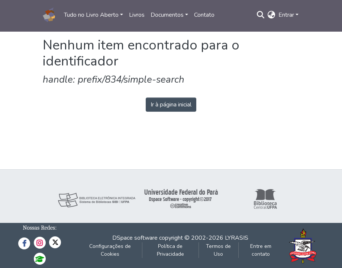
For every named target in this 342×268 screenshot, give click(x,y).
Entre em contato (260, 250)
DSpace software (135, 238)
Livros (137, 15)
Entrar (286, 15)
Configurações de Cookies (110, 250)
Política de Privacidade (170, 250)
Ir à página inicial (171, 104)
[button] (271, 14)
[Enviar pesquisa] (260, 14)
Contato (204, 15)
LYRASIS (236, 238)
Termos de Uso (218, 250)
